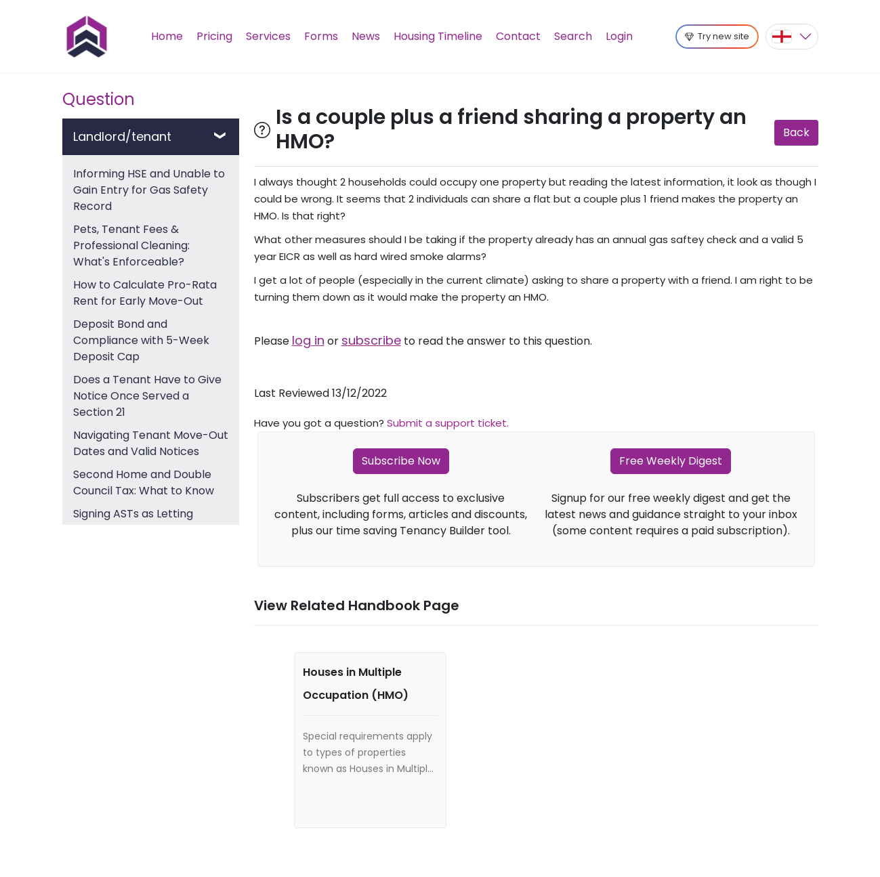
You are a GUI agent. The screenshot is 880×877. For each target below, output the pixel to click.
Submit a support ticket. (448, 423)
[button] (792, 36)
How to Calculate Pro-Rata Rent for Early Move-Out (145, 293)
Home (167, 36)
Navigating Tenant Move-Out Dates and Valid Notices (150, 443)
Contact (518, 36)
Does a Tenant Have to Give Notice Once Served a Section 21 (147, 396)
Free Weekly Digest (670, 461)
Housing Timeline (438, 36)
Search (573, 36)
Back (796, 132)
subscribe (371, 341)
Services (268, 36)
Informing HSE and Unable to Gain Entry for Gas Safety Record (149, 190)
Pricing (214, 36)
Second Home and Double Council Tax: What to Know (143, 482)
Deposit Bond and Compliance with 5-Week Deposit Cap (141, 340)
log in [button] (308, 341)
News (366, 36)
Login (619, 36)
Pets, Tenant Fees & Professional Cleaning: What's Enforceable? (131, 245)
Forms (321, 36)
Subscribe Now (401, 461)
